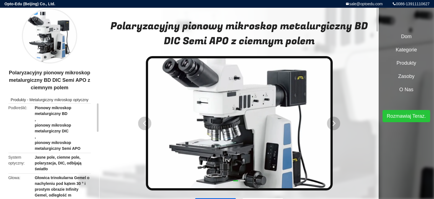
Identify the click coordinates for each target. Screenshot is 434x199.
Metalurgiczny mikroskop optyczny (58, 100)
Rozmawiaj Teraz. (406, 116)
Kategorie (406, 50)
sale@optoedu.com (366, 4)
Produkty (18, 100)
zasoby (406, 76)
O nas (406, 89)
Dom (406, 36)
